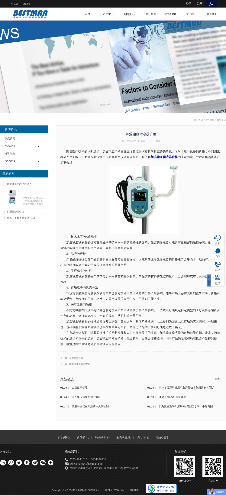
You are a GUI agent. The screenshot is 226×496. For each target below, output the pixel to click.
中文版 (14, 3)
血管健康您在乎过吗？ (19, 184)
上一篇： (71, 358)
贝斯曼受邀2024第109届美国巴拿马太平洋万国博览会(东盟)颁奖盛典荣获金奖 (188, 406)
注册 (199, 3)
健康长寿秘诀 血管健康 (172, 397)
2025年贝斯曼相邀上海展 (86, 397)
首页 (87, 14)
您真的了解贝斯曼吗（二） (21, 217)
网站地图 (133, 490)
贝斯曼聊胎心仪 (15, 211)
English (26, 3)
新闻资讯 (210, 119)
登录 (188, 3)
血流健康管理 (80, 387)
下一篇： (75, 364)
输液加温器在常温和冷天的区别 (90, 406)
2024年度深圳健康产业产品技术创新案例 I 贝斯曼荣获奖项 (188, 387)
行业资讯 (221, 119)
